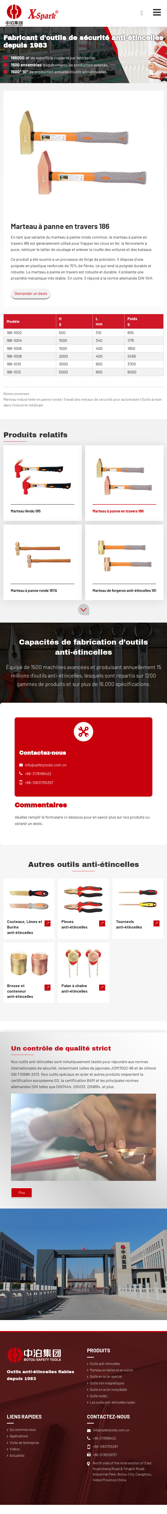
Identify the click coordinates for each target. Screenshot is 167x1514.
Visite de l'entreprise (26, 1452)
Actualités (18, 1466)
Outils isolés (99, 1404)
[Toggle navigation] (156, 12)
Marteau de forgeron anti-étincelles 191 (111, 593)
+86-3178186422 (38, 779)
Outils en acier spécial (107, 1384)
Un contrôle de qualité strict (67, 1054)
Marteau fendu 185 (27, 511)
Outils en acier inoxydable (110, 1397)
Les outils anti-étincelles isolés (114, 1411)
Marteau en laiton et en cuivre (113, 1377)
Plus (22, 1199)
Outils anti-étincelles (106, 1370)
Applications (20, 1445)
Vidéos (15, 1459)
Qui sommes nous (24, 1439)
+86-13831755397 (39, 788)
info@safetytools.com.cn (46, 770)
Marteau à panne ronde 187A (36, 590)
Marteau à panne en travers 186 (120, 511)
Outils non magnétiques (108, 1391)
